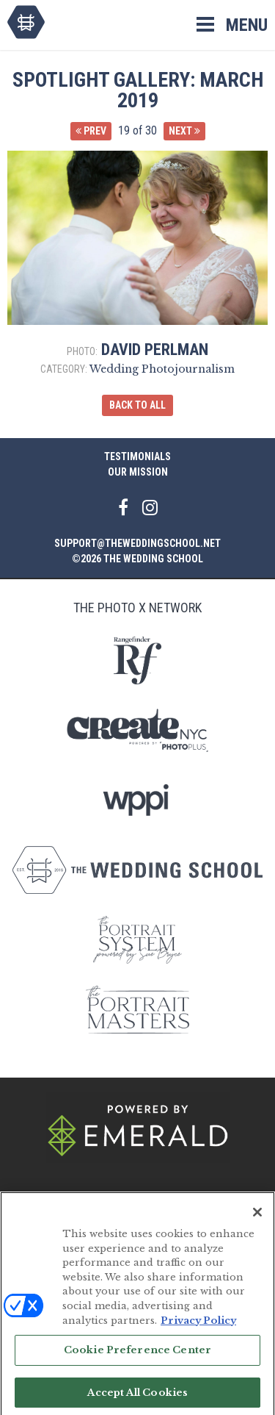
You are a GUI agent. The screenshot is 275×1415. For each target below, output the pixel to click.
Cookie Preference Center (137, 1355)
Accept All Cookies (137, 1397)
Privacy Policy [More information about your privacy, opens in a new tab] (198, 1325)
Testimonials (137, 456)
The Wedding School (26, 22)
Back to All (137, 405)
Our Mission (138, 472)
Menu (247, 25)
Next (184, 131)
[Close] (257, 1217)
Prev (91, 131)
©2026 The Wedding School (137, 559)
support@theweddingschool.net (137, 543)
